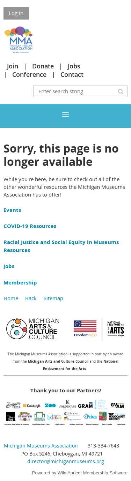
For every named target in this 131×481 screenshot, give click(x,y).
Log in (16, 12)
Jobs (74, 66)
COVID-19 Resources (29, 226)
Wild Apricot (70, 472)
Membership (20, 282)
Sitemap (53, 298)
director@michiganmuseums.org (65, 461)
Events (12, 210)
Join (12, 66)
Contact (71, 74)
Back (31, 298)
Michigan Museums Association (41, 445)
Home (10, 298)
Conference (29, 74)
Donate (43, 66)
